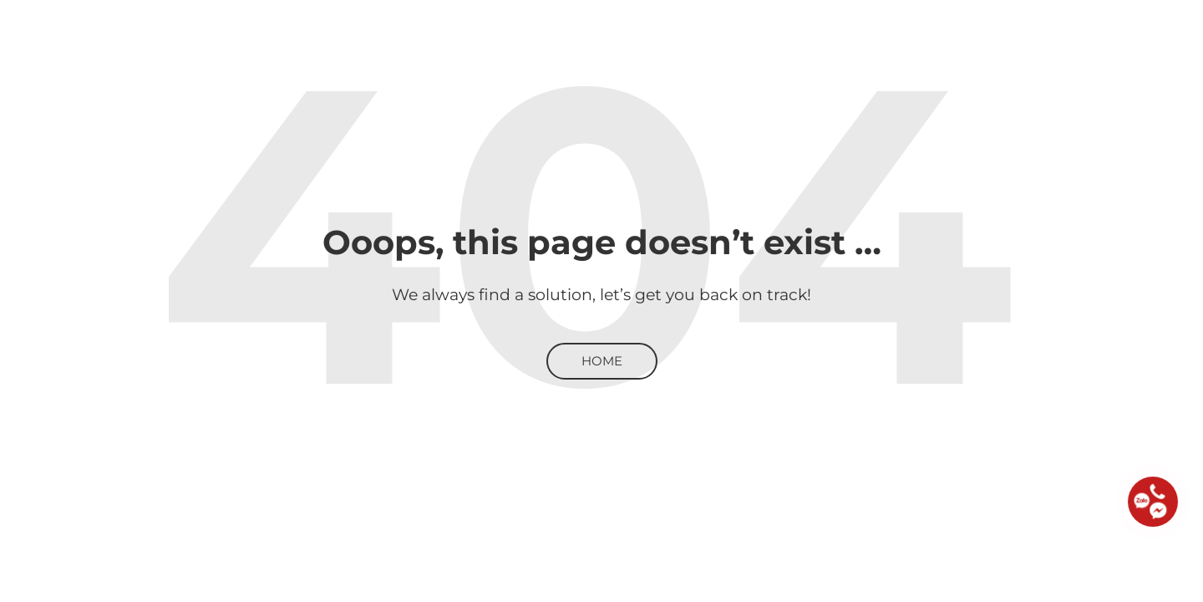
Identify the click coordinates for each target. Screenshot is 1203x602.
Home (601, 361)
